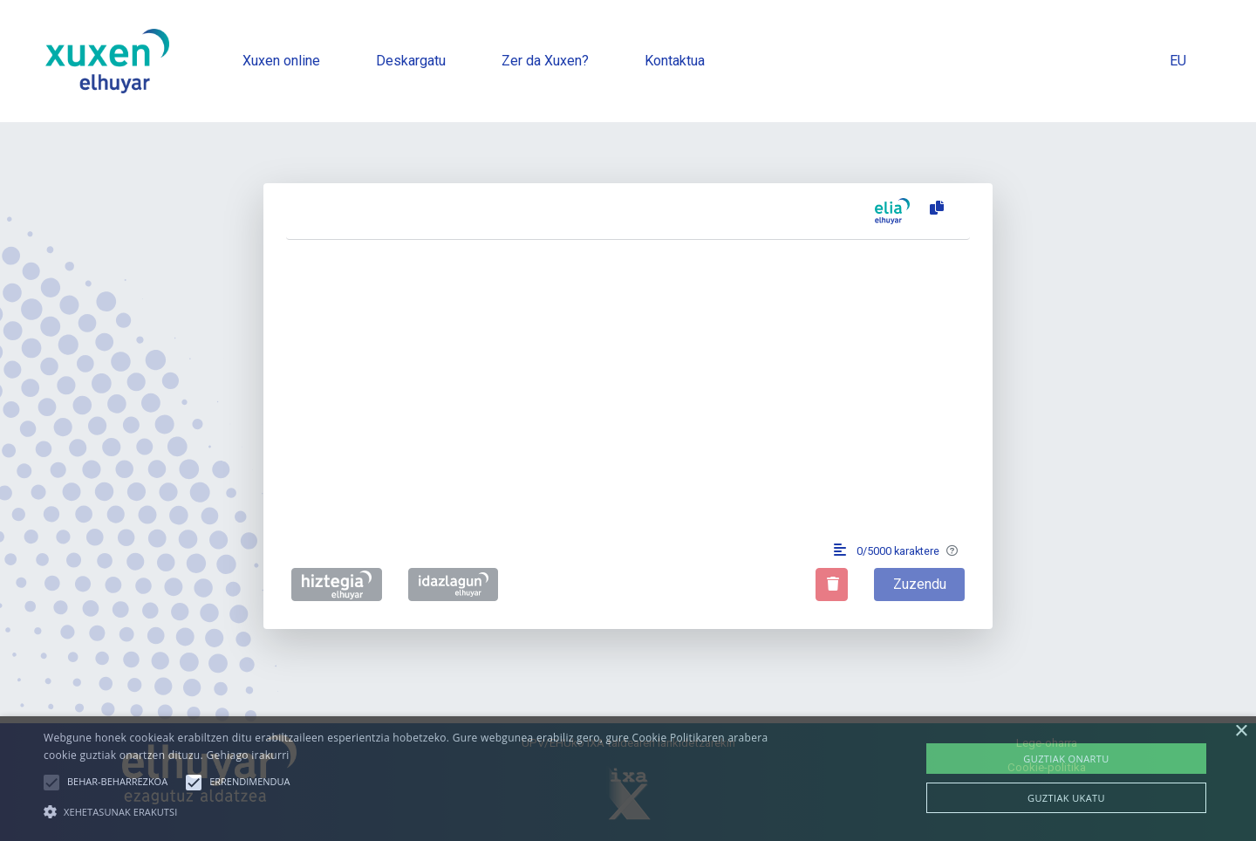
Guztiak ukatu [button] (1066, 797)
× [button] (1240, 731)
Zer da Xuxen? (545, 60)
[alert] (628, 778)
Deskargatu (411, 60)
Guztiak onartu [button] (1066, 758)
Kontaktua (675, 60)
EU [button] (1178, 60)
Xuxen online (281, 60)
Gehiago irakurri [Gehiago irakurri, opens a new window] (247, 755)
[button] (51, 782)
